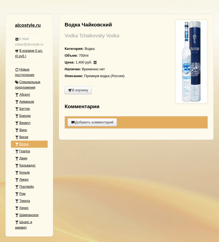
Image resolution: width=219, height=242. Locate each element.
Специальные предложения (27, 84)
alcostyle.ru (28, 25)
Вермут (23, 123)
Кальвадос (25, 166)
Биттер (22, 109)
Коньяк (22, 173)
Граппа (22, 151)
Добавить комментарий (92, 122)
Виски (21, 137)
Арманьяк (24, 102)
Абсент (22, 95)
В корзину (78, 90)
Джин (21, 158)
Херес (22, 208)
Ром (20, 194)
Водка (22, 144)
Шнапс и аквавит (23, 224)
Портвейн (24, 187)
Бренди (23, 116)
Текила (22, 201)
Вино (21, 130)
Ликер (21, 180)
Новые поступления (24, 72)
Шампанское (26, 215)
